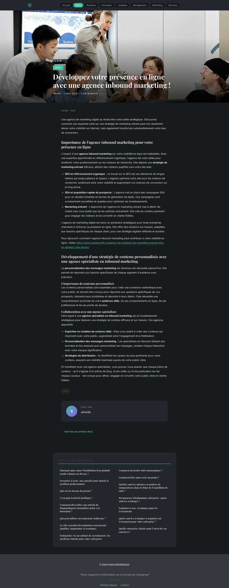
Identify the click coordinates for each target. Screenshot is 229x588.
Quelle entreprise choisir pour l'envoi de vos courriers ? (143, 530)
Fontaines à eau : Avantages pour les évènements (138, 510)
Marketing (157, 5)
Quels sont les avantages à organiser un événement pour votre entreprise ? (140, 520)
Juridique (122, 5)
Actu (78, 5)
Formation (107, 5)
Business (91, 5)
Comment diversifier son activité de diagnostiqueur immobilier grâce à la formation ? (80, 508)
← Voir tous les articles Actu (77, 431)
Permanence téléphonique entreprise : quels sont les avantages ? (143, 499)
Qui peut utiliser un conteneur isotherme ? (83, 518)
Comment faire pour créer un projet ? (139, 477)
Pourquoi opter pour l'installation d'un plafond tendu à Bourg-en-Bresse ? (85, 472)
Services (173, 5)
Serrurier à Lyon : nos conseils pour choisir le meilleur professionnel (84, 482)
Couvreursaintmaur (115, 564)
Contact (125, 585)
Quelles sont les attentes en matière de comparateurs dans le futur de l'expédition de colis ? (143, 488)
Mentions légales (108, 585)
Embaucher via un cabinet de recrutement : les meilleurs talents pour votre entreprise (85, 537)
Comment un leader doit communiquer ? (141, 470)
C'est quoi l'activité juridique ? (76, 497)
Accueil (66, 5)
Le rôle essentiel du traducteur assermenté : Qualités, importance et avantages (83, 527)
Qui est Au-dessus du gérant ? (76, 490)
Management (139, 5)
